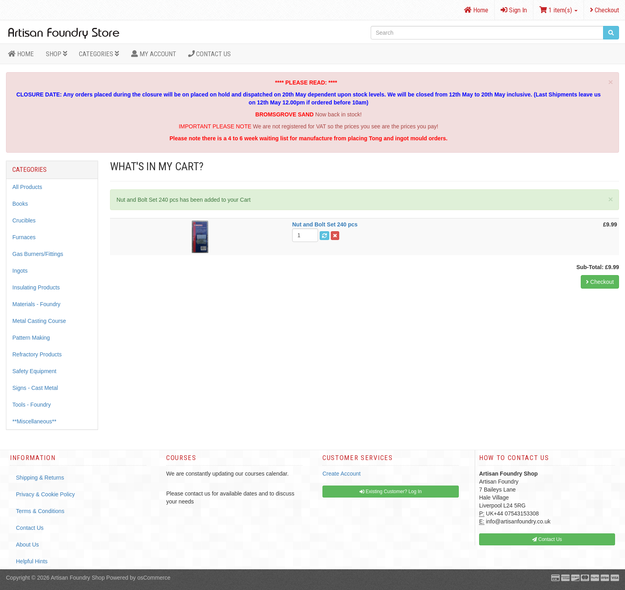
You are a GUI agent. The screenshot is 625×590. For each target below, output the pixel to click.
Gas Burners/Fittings (37, 254)
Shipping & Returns (40, 477)
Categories (99, 54)
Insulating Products (36, 287)
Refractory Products (37, 354)
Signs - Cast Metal (35, 388)
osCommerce (153, 577)
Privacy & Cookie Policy (45, 494)
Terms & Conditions (40, 511)
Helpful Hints (31, 561)
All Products (27, 187)
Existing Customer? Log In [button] (391, 491)
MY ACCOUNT (153, 54)
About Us (27, 544)
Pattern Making (31, 337)
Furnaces (23, 237)
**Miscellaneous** (34, 421)
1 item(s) (558, 10)
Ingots (20, 270)
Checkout (604, 10)
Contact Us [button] (547, 539)
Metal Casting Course (39, 321)
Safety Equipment (34, 371)
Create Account (341, 473)
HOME (21, 54)
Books (20, 204)
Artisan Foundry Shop (77, 577)
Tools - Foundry (31, 404)
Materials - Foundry (36, 304)
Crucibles (23, 220)
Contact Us (209, 54)
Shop (56, 54)
